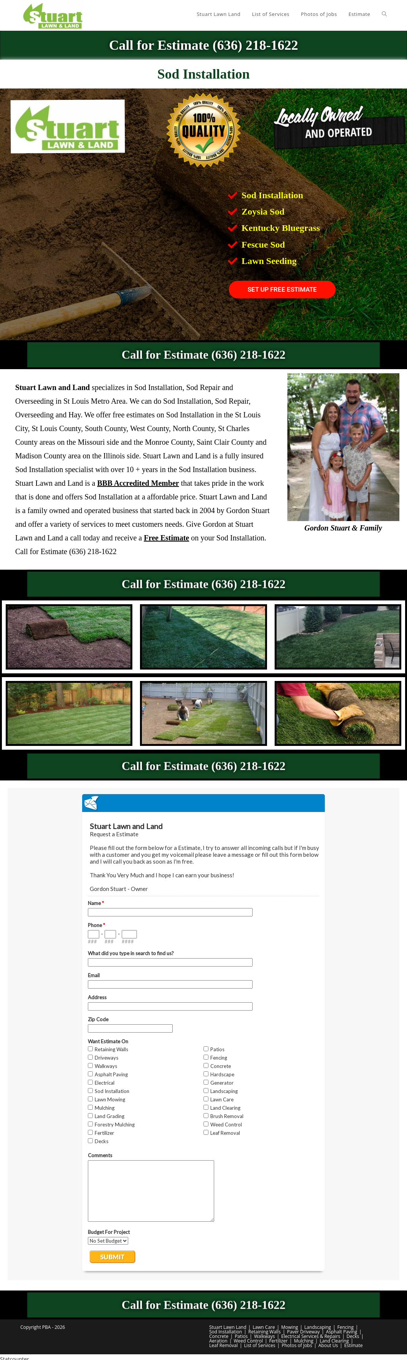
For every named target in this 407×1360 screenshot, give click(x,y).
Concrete (219, 1336)
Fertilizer (278, 1341)
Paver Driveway (303, 1331)
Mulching (303, 1341)
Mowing (289, 1327)
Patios (241, 1336)
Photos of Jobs (296, 1345)
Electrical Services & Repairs (310, 1336)
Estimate (353, 1345)
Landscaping (317, 1327)
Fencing (345, 1327)
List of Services (259, 1345)
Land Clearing (334, 1341)
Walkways (264, 1336)
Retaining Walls (264, 1331)
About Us (328, 1345)
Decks (353, 1336)
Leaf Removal (223, 1345)
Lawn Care (264, 1327)
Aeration (218, 1341)
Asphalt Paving (341, 1331)
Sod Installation (225, 1331)
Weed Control (248, 1341)
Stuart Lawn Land (227, 1327)
